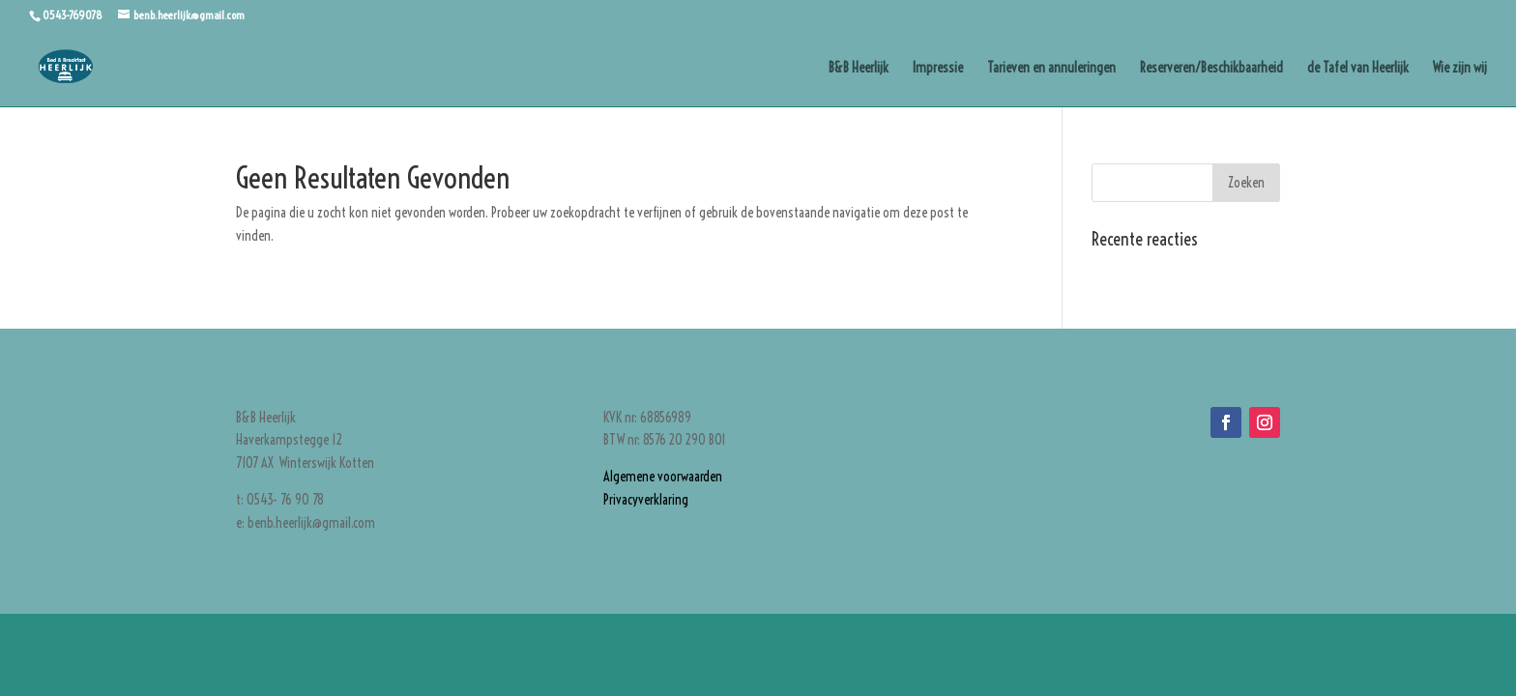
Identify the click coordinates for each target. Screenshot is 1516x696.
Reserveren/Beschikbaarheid (1211, 68)
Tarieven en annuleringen (1051, 68)
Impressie (938, 68)
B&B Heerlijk (859, 68)
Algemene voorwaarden (662, 476)
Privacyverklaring (645, 499)
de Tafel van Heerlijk (1358, 68)
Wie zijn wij (1460, 68)
